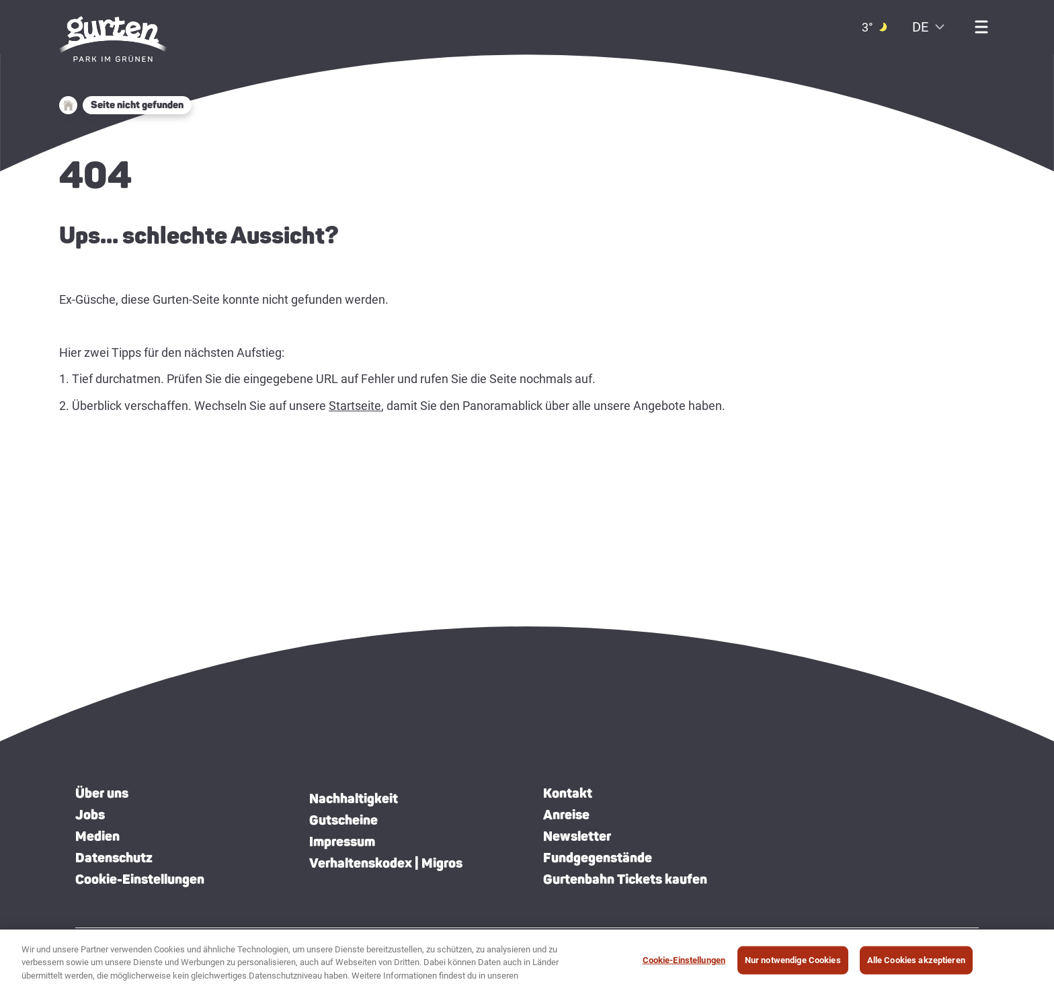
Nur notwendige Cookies (793, 965)
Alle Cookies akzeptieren (916, 965)
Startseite (355, 406)
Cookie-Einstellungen (139, 879)
